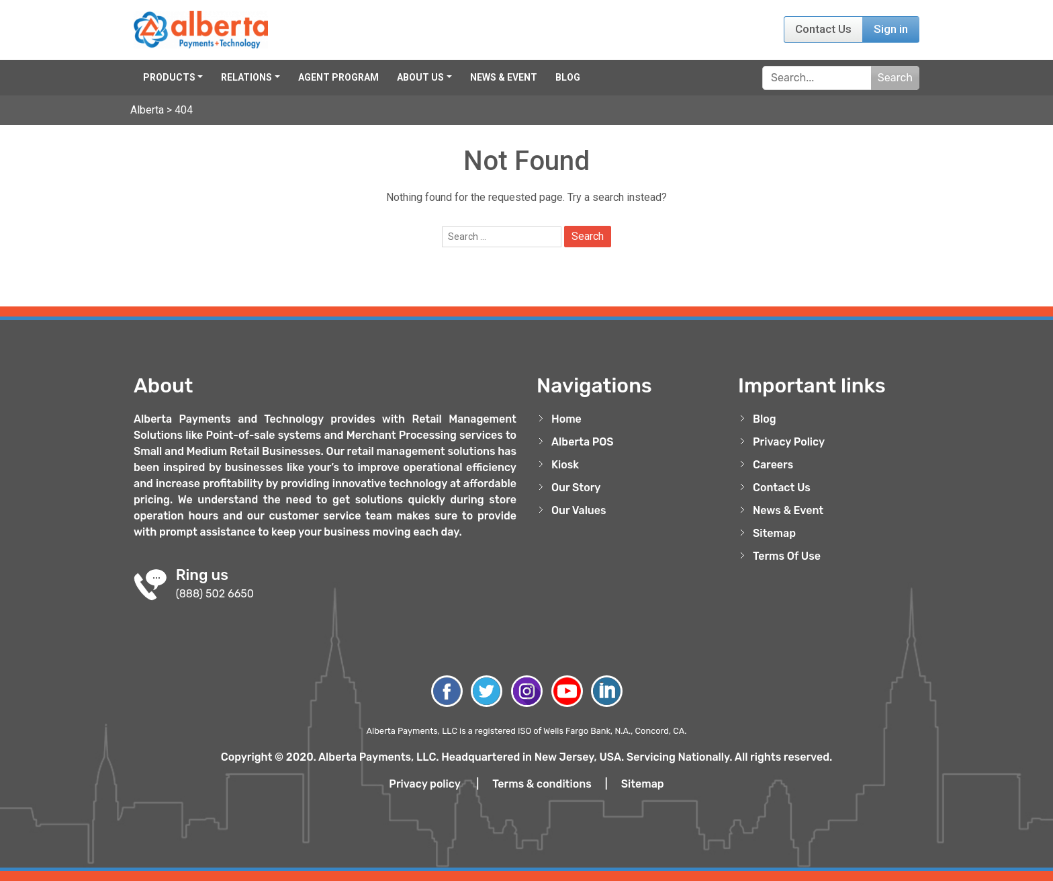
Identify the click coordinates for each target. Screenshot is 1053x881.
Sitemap (774, 533)
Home (566, 419)
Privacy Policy (789, 441)
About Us (420, 77)
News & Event (503, 77)
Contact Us (823, 29)
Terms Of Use (787, 556)
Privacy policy (424, 784)
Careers (773, 464)
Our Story (576, 487)
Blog (567, 77)
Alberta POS (582, 441)
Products (169, 77)
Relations (246, 77)
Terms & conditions (542, 784)
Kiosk (565, 464)
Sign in (891, 29)
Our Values (578, 510)
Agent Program (338, 77)
